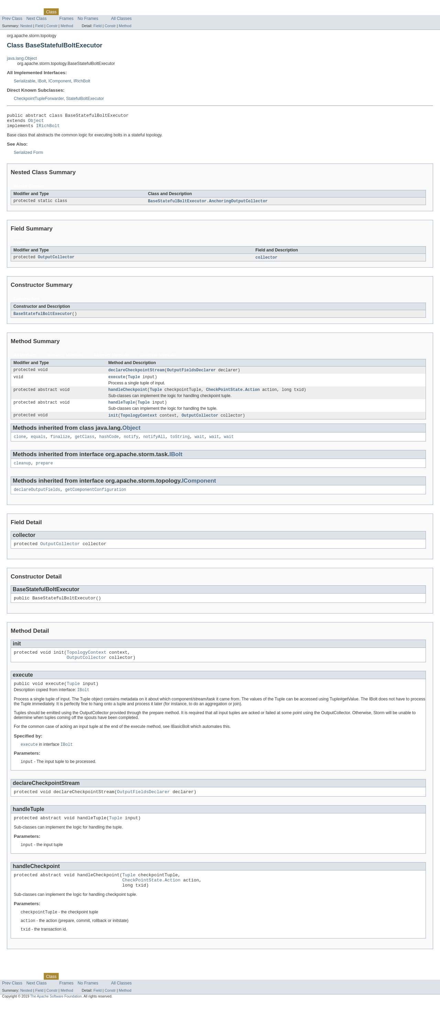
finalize (60, 444)
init (113, 422)
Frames (66, 18)
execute (116, 382)
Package (32, 11)
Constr (51, 26)
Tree (78, 11)
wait (199, 444)
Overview (11, 11)
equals (38, 444)
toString (180, 444)
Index (117, 11)
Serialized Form (28, 155)
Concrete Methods (158, 359)
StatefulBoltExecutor (85, 98)
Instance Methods (65, 359)
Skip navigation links (19, 5)
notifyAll (154, 444)
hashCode (109, 444)
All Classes (121, 18)
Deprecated (98, 11)
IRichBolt (82, 81)
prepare (44, 471)
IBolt (42, 81)
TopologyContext (138, 422)
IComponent (59, 81)
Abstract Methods (111, 359)
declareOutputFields (37, 498)
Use (66, 11)
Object (36, 122)
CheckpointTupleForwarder (39, 98)
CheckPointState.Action (233, 395)
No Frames (88, 18)
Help (131, 11)
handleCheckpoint (127, 395)
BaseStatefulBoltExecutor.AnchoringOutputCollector (207, 204)
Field (39, 26)
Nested (26, 26)
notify (131, 444)
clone (20, 444)
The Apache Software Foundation (56, 1018)
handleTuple (121, 409)
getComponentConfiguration (95, 498)
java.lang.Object (22, 58)
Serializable (24, 81)
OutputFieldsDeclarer (191, 374)
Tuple (134, 382)
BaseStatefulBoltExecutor (42, 317)
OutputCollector (56, 261)
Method (66, 26)
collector (266, 261)
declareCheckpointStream (136, 374)
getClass (85, 444)
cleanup (22, 471)
